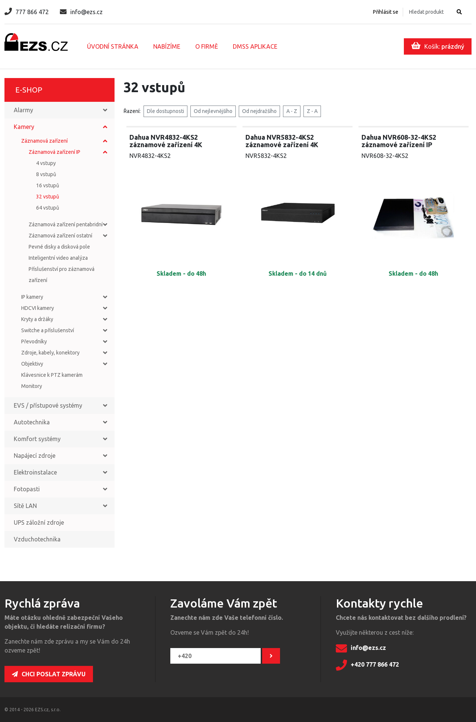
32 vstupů (47, 197)
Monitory (31, 386)
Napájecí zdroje (34, 455)
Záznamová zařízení (44, 141)
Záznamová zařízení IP (54, 152)
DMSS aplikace (255, 46)
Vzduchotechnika (37, 539)
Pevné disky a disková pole (59, 247)
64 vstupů (47, 208)
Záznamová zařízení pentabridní (66, 224)
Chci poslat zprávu (49, 674)
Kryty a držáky (37, 319)
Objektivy (32, 364)
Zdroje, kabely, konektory (50, 353)
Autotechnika (32, 422)
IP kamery (32, 297)
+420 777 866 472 (367, 665)
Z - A (312, 111)
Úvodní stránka (112, 46)
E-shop (28, 89)
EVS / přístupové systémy (48, 405)
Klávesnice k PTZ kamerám (52, 375)
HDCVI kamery (37, 308)
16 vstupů (47, 185)
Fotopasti (27, 489)
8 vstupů (46, 174)
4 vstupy (46, 163)
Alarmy (23, 110)
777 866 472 (26, 12)
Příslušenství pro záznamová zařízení (61, 274)
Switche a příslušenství (47, 330)
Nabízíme (166, 46)
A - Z (291, 111)
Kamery (24, 126)
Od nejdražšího (259, 111)
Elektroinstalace (35, 472)
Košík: (437, 46)
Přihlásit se (385, 12)
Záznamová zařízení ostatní (60, 236)
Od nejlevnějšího (213, 111)
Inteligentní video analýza (58, 258)
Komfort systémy (37, 439)
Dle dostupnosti (165, 111)
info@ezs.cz (81, 12)
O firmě (206, 46)
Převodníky (34, 341)
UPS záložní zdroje (39, 522)
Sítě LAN (25, 505)
